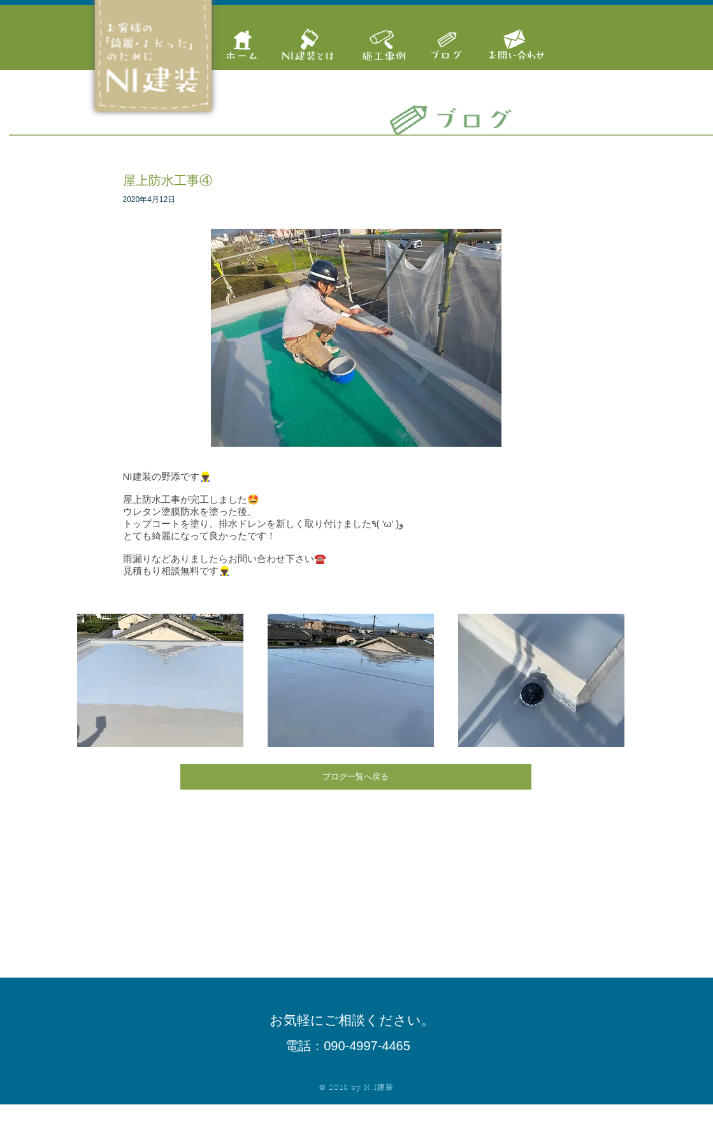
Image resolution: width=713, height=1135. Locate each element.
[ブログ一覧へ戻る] (355, 777)
